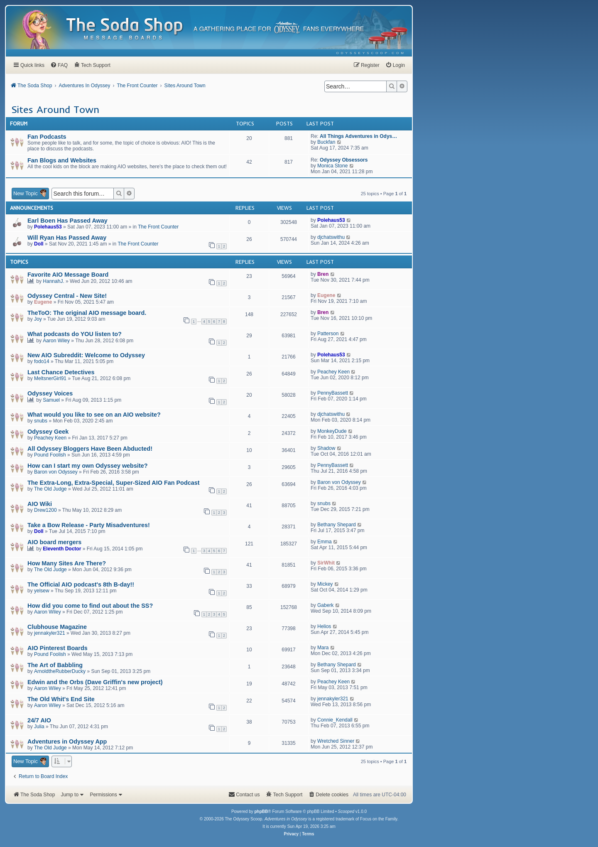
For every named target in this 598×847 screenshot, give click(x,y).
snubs (40, 421)
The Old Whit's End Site (61, 699)
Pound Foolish (50, 455)
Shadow (326, 448)
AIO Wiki (39, 504)
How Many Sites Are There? (66, 563)
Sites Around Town (55, 109)
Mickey (325, 584)
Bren (322, 274)
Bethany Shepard (336, 525)
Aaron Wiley (56, 341)
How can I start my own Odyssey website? (87, 465)
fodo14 (41, 361)
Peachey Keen (333, 372)
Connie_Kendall (335, 720)
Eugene (43, 302)
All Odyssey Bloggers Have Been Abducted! (89, 448)
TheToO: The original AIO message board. (86, 312)
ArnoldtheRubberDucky (60, 671)
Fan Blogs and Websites (61, 160)
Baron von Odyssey (56, 472)
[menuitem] (371, 53)
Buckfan (326, 142)
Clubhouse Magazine (57, 627)
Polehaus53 (48, 227)
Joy (38, 319)
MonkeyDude (332, 431)
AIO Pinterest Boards (57, 648)
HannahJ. (53, 281)
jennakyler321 (49, 633)
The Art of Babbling (55, 665)
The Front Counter (158, 227)
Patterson (327, 333)
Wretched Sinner (335, 741)
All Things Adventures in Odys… (358, 136)
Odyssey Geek (48, 431)
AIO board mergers (54, 542)
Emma (324, 542)
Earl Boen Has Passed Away (67, 220)
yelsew (41, 591)
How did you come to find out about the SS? (90, 605)
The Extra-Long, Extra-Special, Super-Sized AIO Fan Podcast (113, 482)
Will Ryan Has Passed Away (66, 237)
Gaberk (325, 605)
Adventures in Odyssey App (67, 741)
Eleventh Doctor (62, 549)
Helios (324, 626)
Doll (39, 244)
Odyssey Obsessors (344, 160)
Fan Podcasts (46, 136)
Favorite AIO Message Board (67, 274)
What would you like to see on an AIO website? (94, 414)
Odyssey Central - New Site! (67, 295)
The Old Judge (50, 489)
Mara (322, 648)
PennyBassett (332, 393)
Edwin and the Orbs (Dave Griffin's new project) (95, 682)
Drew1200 (45, 510)
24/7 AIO (39, 720)
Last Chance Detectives (61, 372)
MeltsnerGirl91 (50, 378)
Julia (39, 726)
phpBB (261, 811)
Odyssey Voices (50, 393)
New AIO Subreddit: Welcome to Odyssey (86, 355)
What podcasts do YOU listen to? (74, 334)
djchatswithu (331, 237)
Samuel (51, 400)
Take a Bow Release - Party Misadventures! (88, 525)
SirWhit (326, 563)
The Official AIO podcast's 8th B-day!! (80, 584)
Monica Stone (332, 166)
